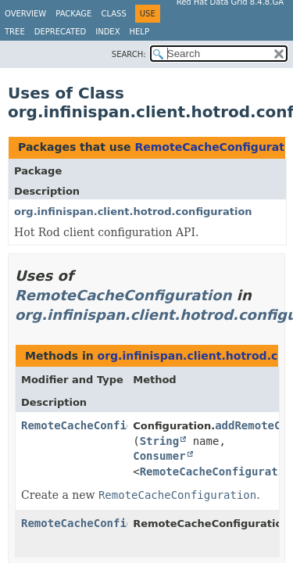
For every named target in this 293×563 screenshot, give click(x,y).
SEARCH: (129, 54)
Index (107, 31)
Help (139, 31)
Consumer (159, 456)
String (160, 441)
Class (113, 13)
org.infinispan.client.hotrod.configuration (133, 211)
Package (73, 13)
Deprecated (60, 31)
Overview (25, 13)
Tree (15, 31)
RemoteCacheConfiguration (123, 295)
